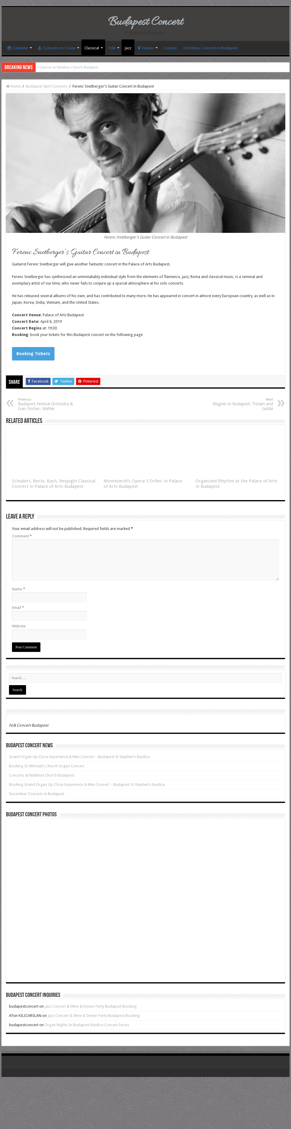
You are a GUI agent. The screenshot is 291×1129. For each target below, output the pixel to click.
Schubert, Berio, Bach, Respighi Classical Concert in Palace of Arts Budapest (54, 483)
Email (18, 607)
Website (19, 626)
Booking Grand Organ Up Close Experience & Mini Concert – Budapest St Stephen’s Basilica (87, 784)
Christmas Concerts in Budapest (210, 48)
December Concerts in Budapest (36, 794)
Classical (91, 48)
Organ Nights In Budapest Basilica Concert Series (87, 1025)
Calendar (17, 48)
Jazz (128, 48)
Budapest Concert (145, 22)
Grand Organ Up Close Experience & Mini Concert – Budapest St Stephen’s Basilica (79, 756)
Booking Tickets (33, 353)
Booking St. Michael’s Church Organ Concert (46, 766)
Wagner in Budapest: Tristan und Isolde (242, 404)
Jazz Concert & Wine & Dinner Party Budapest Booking (91, 1006)
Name (18, 589)
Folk (112, 48)
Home (13, 86)
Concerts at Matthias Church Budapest (68, 67)
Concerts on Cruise (56, 48)
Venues (146, 48)
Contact (170, 48)
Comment (22, 536)
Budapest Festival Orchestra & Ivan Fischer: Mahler (48, 404)
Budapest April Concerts (46, 86)
